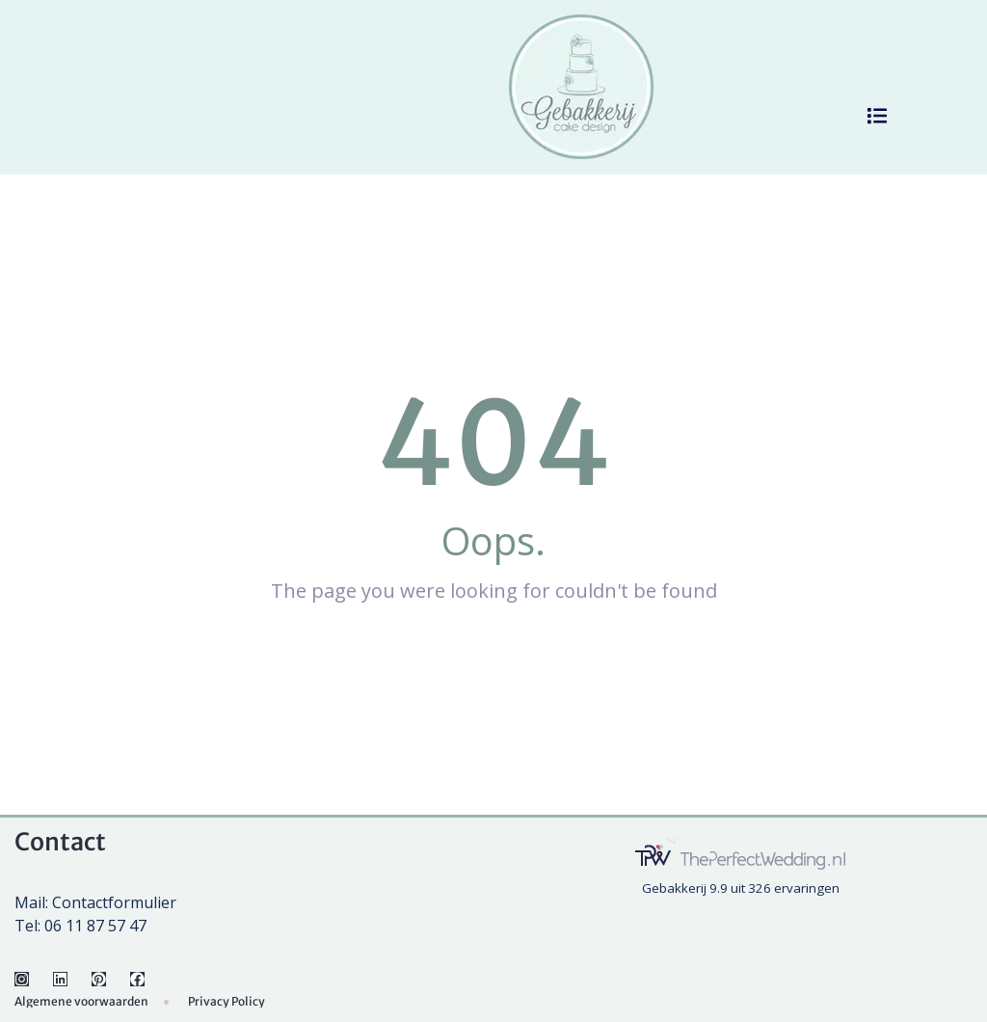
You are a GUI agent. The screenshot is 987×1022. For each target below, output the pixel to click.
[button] (877, 115)
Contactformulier (114, 902)
